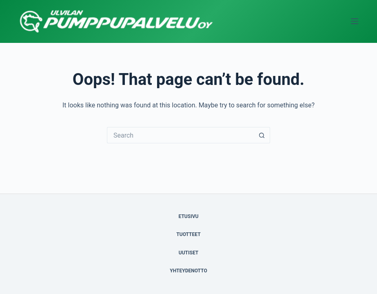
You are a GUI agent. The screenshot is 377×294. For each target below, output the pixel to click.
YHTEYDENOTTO (188, 271)
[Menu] (354, 21)
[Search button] (262, 135)
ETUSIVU (189, 216)
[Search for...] (180, 135)
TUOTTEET (188, 234)
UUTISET (188, 253)
